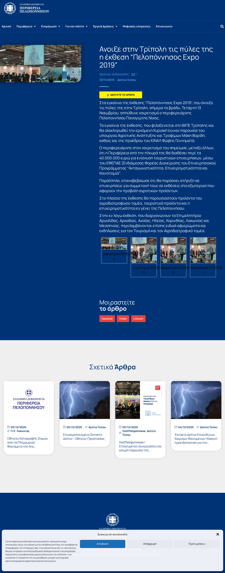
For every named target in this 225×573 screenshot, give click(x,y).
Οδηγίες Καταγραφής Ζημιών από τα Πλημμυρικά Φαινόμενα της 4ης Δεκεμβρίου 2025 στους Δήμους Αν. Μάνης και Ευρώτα (28, 446)
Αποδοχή (102, 544)
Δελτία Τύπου (126, 80)
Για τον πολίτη (76, 26)
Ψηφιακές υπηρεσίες (136, 26)
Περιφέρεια (26, 26)
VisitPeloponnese (133, 431)
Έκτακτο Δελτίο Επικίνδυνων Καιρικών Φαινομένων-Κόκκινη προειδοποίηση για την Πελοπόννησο (196, 441)
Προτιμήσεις (197, 544)
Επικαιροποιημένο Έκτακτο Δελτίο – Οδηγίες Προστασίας (84, 437)
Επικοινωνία (164, 26)
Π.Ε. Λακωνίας (20, 431)
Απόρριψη (149, 544)
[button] (218, 534)
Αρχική (6, 26)
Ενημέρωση (50, 26)
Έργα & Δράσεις (105, 26)
